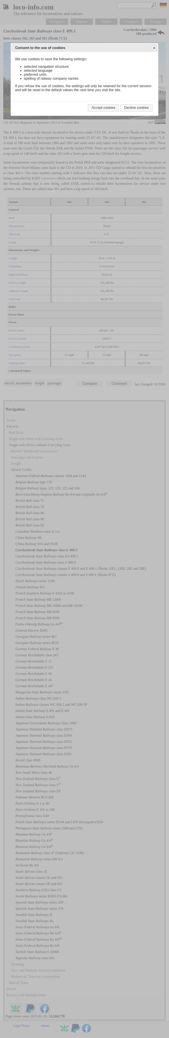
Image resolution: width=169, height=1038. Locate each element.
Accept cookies (103, 107)
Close (154, 48)
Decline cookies (136, 107)
